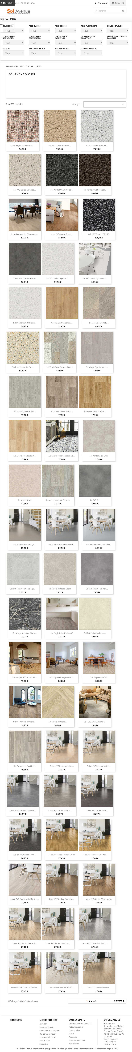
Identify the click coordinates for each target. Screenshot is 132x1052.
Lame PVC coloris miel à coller (62, 854)
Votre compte (77, 1019)
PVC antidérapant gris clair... (98, 544)
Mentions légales (46, 1027)
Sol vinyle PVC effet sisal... (62, 190)
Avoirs (71, 1033)
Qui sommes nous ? (47, 1034)
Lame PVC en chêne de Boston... (25, 899)
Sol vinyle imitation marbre (24, 633)
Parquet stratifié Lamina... (62, 323)
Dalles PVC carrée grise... (97, 810)
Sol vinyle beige (24, 500)
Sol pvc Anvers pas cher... (25, 766)
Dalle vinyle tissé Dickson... (23, 145)
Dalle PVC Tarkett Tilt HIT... (99, 234)
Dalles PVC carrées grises (25, 278)
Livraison (43, 1024)
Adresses (73, 1037)
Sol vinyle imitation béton (60, 589)
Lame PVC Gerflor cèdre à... (24, 943)
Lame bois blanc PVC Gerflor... (62, 987)
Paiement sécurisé (47, 1037)
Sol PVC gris (95, 500)
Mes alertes (74, 1043)
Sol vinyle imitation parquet (58, 500)
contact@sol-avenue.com (110, 1043)
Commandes (74, 1030)
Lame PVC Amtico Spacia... (62, 234)
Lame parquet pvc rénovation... (24, 234)
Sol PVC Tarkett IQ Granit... (57, 278)
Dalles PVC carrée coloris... (59, 810)
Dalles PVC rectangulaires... (62, 766)
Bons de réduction (77, 1040)
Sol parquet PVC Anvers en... (25, 677)
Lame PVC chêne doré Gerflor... (24, 987)
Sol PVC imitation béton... (97, 589)
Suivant (119, 1001)
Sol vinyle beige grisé (99, 456)
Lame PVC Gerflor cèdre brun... (98, 899)
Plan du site (44, 1040)
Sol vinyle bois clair (98, 677)
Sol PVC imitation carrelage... (22, 589)
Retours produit (76, 1027)
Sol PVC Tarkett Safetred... (60, 145)
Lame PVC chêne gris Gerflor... (95, 943)
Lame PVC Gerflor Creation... (58, 943)
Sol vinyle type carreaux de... (62, 456)
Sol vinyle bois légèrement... (61, 677)
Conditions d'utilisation (49, 1030)
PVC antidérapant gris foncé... (62, 544)
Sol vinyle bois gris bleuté (62, 633)
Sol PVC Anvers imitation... (24, 722)
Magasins (43, 1044)
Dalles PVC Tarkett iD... (99, 323)
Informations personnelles (80, 1023)
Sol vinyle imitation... (58, 722)
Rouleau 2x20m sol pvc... (22, 367)
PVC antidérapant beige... (25, 544)
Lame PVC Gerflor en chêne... (61, 899)
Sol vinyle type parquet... (97, 367)
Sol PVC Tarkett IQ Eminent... (95, 278)
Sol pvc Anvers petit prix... (95, 722)
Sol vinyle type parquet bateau (59, 367)
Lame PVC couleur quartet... (95, 854)
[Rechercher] (110, 10)
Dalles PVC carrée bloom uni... (23, 810)
